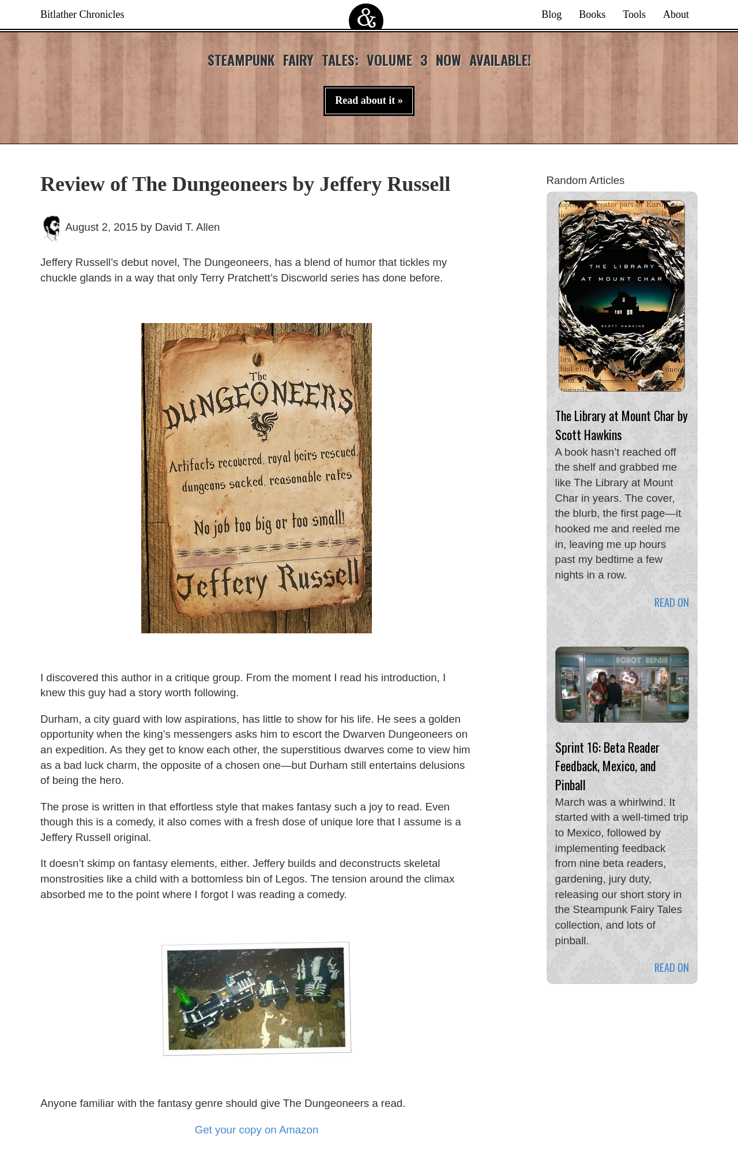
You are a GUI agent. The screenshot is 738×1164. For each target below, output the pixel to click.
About (676, 14)
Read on (671, 602)
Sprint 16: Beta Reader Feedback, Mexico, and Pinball (607, 766)
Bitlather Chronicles (82, 14)
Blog (551, 14)
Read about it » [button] (369, 100)
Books (592, 14)
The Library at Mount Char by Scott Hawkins (621, 425)
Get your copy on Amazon (257, 1130)
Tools (634, 14)
